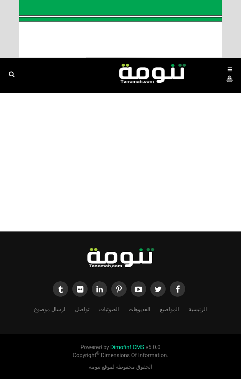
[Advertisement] (120, 166)
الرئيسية (198, 309)
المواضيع (169, 309)
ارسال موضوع (49, 309)
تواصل (82, 309)
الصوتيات (109, 309)
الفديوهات (139, 309)
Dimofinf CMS (127, 347)
